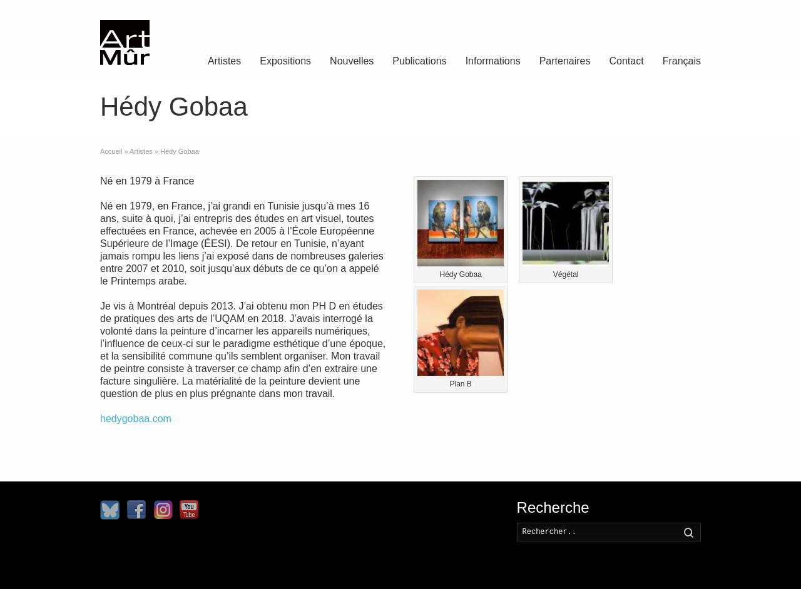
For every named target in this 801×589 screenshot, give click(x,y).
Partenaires (565, 61)
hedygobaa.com (135, 418)
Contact (627, 61)
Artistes (224, 61)
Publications (419, 61)
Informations (493, 61)
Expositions (285, 61)
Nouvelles (352, 61)
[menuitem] (681, 62)
